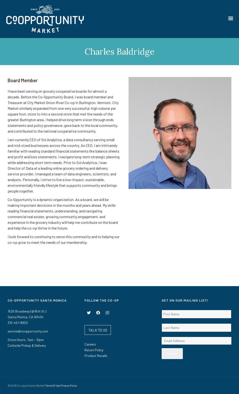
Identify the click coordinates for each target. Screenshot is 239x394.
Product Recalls (96, 356)
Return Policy (94, 350)
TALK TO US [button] (97, 330)
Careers (90, 344)
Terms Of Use (52, 385)
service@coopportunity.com (28, 331)
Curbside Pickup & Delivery (27, 345)
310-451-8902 (18, 323)
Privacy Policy (69, 385)
